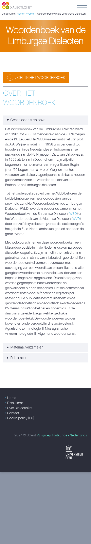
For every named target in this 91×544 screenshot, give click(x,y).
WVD (76, 219)
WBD (73, 214)
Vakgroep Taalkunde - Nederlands (62, 435)
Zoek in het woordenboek (40, 77)
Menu (82, 8)
